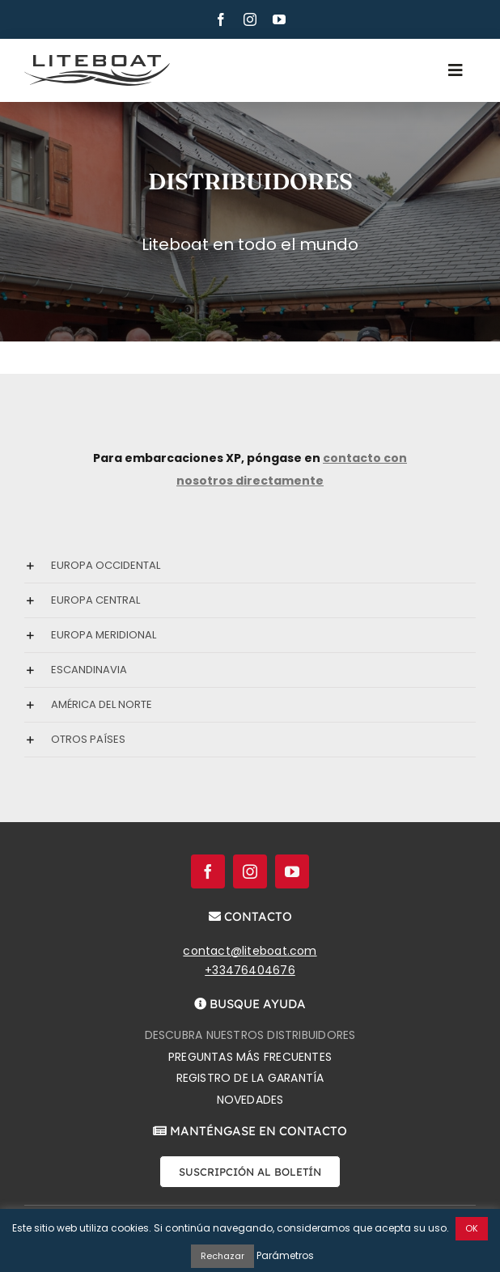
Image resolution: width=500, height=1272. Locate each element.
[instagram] (250, 19)
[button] (250, 566)
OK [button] (471, 1228)
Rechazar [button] (222, 1255)
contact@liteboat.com (249, 951)
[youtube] (279, 19)
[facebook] (220, 19)
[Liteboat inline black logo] (97, 61)
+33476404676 (250, 970)
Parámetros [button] (285, 1255)
